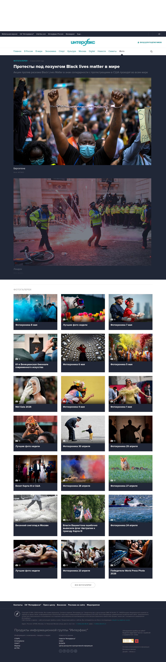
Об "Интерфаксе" (27, 34)
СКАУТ (17, 643)
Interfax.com (41, 34)
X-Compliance (19, 641)
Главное (17, 51)
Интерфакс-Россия (55, 34)
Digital (92, 51)
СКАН (61, 641)
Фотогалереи (20, 61)
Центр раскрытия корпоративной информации (76, 646)
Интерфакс (83, 42)
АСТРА (17, 648)
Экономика (50, 51)
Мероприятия (93, 605)
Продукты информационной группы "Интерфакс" (51, 630)
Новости (102, 51)
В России (28, 51)
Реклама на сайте (76, 605)
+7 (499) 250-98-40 (82, 624)
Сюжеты (113, 51)
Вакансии (61, 605)
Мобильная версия (9, 34)
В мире (39, 51)
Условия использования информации (136, 647)
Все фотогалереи (83, 585)
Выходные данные (129, 649)
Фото (121, 51)
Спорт (62, 51)
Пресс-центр (49, 605)
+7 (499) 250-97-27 (100, 624)
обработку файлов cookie (121, 620)
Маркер (17, 646)
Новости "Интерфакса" (67, 639)
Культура (71, 51)
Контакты (18, 605)
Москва (82, 51)
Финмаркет (70, 34)
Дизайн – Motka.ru (129, 652)
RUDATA (62, 643)
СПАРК (17, 639)
